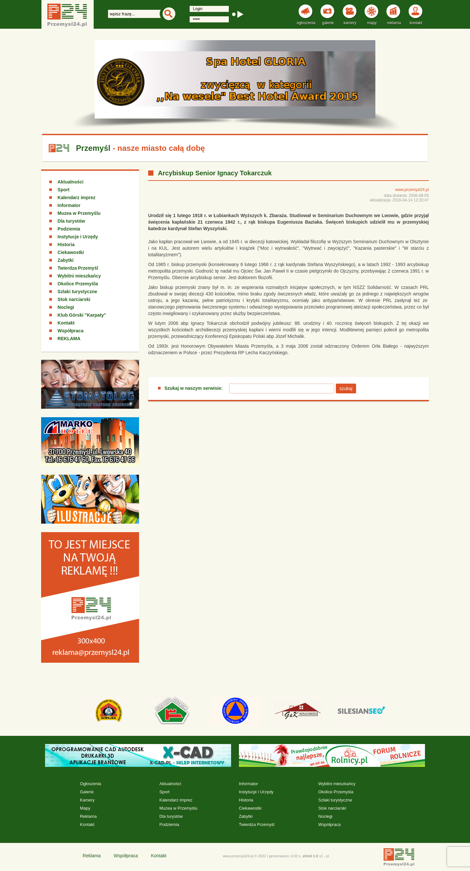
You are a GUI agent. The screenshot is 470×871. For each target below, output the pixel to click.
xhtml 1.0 (310, 856)
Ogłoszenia (90, 783)
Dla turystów (71, 221)
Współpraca (70, 330)
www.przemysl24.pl (412, 189)
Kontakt (65, 322)
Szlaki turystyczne (77, 291)
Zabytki (65, 260)
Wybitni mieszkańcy (79, 275)
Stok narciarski (73, 299)
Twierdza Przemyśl (77, 268)
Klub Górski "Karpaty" (81, 315)
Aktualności (70, 181)
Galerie (87, 791)
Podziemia (68, 228)
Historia (65, 244)
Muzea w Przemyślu (79, 213)
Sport (63, 189)
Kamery (87, 800)
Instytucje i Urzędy (77, 236)
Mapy (85, 808)
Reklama (88, 816)
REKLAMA (68, 338)
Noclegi (65, 307)
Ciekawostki (70, 252)
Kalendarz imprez (76, 197)
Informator (68, 205)
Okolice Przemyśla (77, 283)
